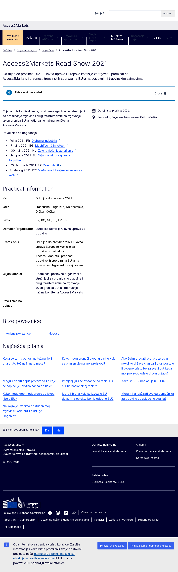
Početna (31, 37)
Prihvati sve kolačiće (112, 545)
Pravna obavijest (148, 519)
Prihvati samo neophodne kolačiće (151, 545)
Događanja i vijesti (139, 37)
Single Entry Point (97, 38)
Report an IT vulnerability (19, 519)
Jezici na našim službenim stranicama (65, 519)
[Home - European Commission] (27, 503)
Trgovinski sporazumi (73, 37)
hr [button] (99, 14)
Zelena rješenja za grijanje (55, 150)
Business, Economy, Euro (108, 482)
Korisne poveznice (18, 333)
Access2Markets (13, 444)
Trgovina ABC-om (50, 37)
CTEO (157, 37)
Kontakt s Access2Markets (109, 451)
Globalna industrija (44, 140)
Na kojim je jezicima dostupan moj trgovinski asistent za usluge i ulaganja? (26, 411)
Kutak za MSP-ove (117, 37)
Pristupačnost (12, 526)
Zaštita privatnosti (121, 519)
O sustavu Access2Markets (153, 451)
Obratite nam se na (93, 512)
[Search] (168, 13)
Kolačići (99, 519)
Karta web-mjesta (147, 457)
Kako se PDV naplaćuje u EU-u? (143, 381)
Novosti (53, 333)
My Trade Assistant (13, 37)
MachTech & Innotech (50, 145)
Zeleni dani (50, 165)
